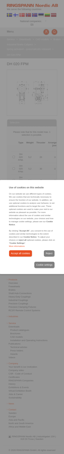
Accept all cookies (20, 253)
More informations (17, 246)
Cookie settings (44, 264)
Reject (49, 253)
